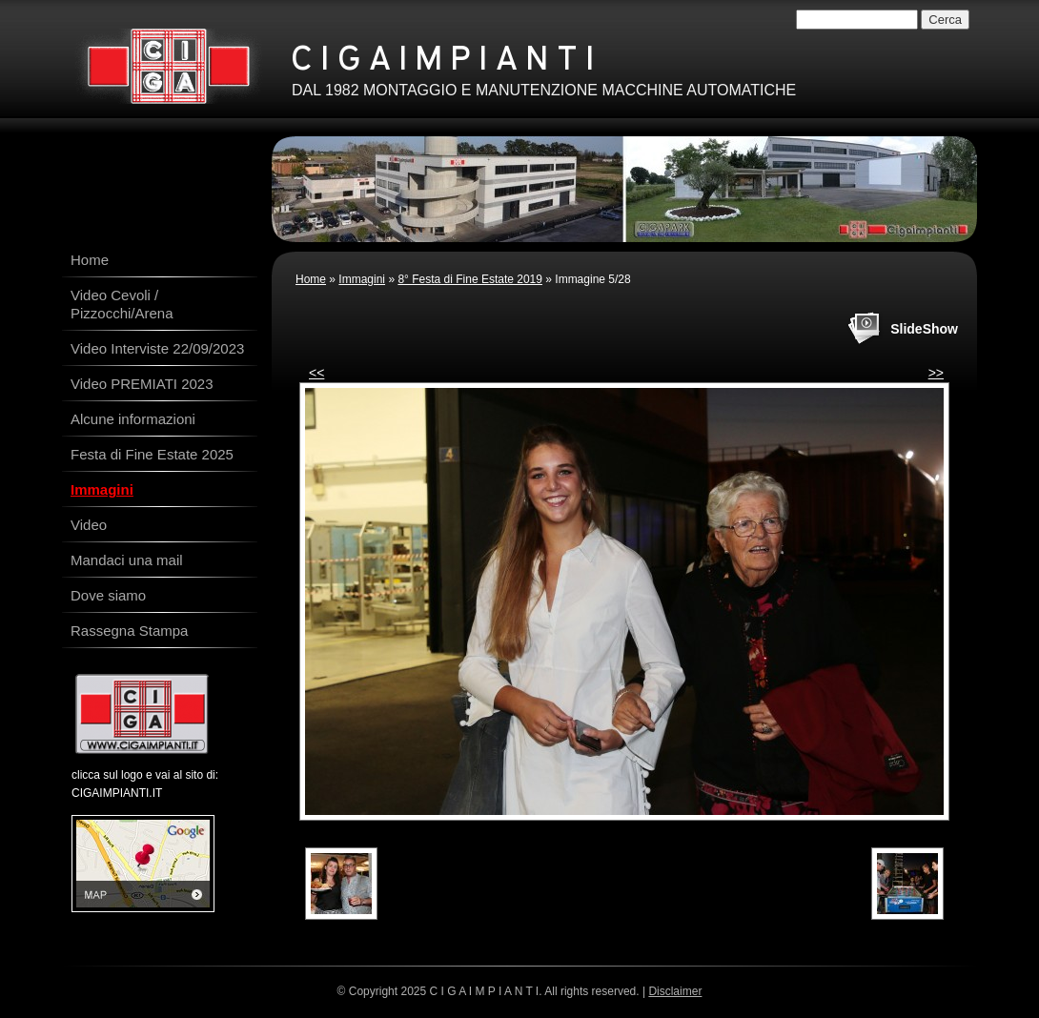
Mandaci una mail (127, 560)
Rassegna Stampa (129, 630)
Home (310, 279)
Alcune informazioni (133, 419)
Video (89, 525)
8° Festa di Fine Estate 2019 (469, 279)
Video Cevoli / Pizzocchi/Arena (122, 304)
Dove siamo (108, 595)
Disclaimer (675, 991)
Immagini (361, 279)
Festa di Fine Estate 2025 (152, 454)
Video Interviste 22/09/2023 (157, 348)
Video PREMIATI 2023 (142, 384)
